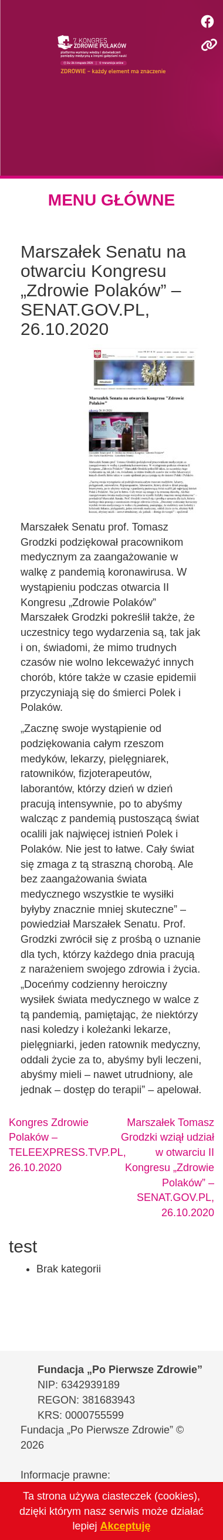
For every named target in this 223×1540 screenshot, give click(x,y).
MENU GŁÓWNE (111, 200)
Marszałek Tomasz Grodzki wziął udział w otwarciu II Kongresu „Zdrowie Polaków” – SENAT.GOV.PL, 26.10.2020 (167, 1168)
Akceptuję (125, 1526)
